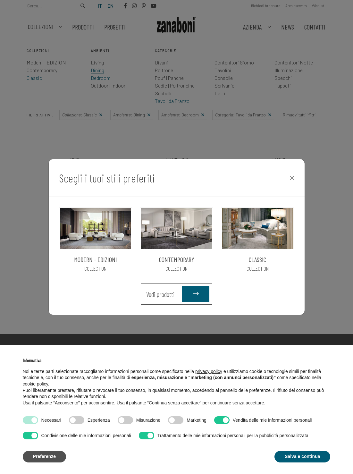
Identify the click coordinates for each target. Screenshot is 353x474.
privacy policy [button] (208, 371)
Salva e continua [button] (302, 456)
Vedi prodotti (177, 294)
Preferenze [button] (44, 456)
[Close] (292, 178)
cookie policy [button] (35, 383)
